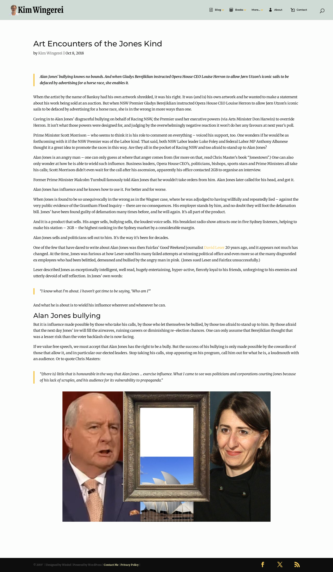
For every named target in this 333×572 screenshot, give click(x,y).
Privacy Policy (129, 565)
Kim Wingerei (50, 53)
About (278, 10)
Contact (302, 10)
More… (256, 10)
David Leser (214, 247)
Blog (218, 10)
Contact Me (111, 565)
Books (239, 10)
